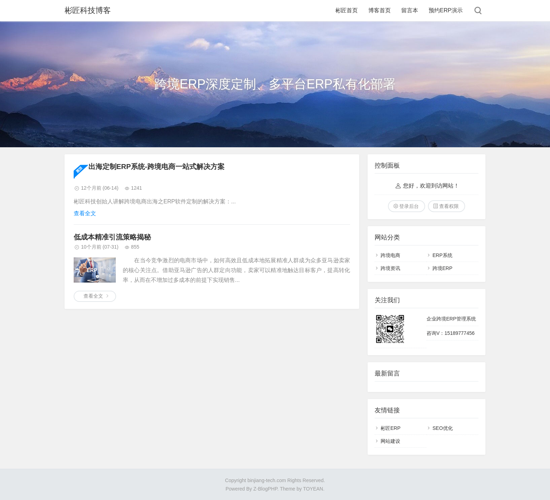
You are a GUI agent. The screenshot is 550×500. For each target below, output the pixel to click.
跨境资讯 (390, 268)
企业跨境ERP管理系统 (451, 319)
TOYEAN (313, 489)
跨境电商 (390, 255)
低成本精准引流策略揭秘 (112, 237)
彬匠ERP (391, 428)
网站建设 (390, 441)
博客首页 (379, 10)
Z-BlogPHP (265, 489)
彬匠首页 (346, 10)
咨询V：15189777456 (451, 333)
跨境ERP (442, 268)
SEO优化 (442, 428)
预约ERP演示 (446, 10)
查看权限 (449, 206)
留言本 (409, 10)
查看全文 (85, 213)
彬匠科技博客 (88, 10)
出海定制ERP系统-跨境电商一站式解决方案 (156, 166)
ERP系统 (442, 255)
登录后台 (409, 206)
